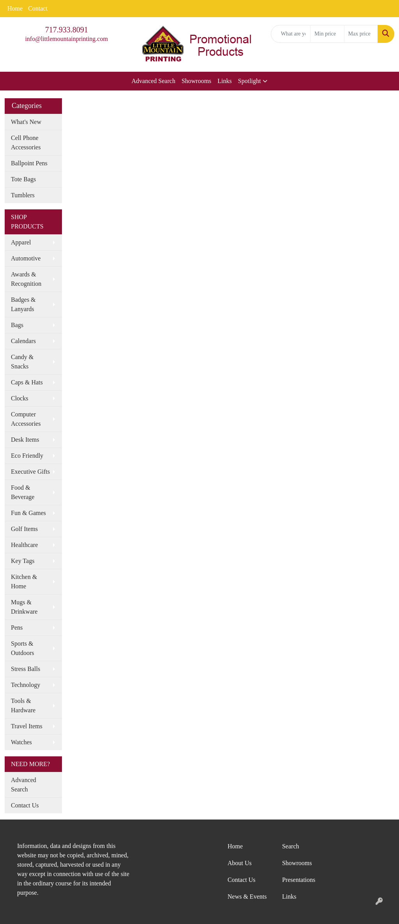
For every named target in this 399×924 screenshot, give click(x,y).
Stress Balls (25, 669)
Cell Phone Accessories (26, 142)
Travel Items (26, 726)
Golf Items (24, 529)
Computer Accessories (26, 419)
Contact (38, 8)
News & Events (247, 896)
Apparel (21, 242)
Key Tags (22, 561)
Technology (25, 684)
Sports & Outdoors (22, 648)
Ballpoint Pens (29, 163)
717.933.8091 (66, 29)
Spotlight (249, 81)
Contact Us (25, 805)
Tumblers (23, 195)
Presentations (298, 879)
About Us (240, 863)
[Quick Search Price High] (361, 34)
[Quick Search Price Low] (327, 34)
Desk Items (25, 439)
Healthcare (24, 545)
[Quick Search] (291, 34)
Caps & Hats (27, 382)
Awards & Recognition (26, 279)
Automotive (26, 258)
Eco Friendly (27, 455)
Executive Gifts (30, 471)
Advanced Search (153, 81)
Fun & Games (28, 513)
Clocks (19, 398)
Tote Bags (23, 179)
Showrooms (196, 81)
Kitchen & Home (24, 581)
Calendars (23, 341)
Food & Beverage (22, 492)
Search (290, 846)
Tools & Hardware (23, 705)
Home (15, 8)
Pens (17, 627)
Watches (21, 742)
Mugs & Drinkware (24, 607)
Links (224, 81)
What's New (26, 122)
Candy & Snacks (22, 362)
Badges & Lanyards (23, 304)
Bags (17, 325)
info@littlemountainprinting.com (66, 38)
